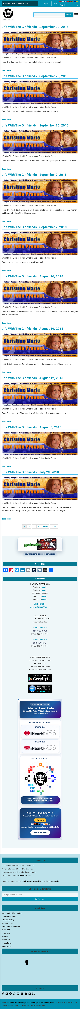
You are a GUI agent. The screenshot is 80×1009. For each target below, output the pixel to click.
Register (46, 4)
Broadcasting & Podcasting (12, 913)
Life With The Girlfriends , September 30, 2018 (35, 27)
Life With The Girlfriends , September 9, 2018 (34, 175)
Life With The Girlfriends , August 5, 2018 (31, 427)
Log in (55, 4)
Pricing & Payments (9, 916)
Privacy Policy (7, 943)
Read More (6, 70)
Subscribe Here (40, 832)
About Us (5, 936)
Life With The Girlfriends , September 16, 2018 (35, 125)
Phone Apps (6, 933)
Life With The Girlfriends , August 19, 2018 (32, 329)
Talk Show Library (8, 920)
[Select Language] (68, 5)
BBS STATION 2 (40, 640)
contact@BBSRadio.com (22, 876)
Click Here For (40, 604)
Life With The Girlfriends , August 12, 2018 (32, 378)
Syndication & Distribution (11, 926)
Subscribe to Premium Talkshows (16, 4)
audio (44, 587)
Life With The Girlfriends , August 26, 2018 (32, 276)
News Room (6, 930)
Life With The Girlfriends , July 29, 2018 (30, 472)
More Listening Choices (40, 607)
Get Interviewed (7, 923)
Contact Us (6, 940)
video (44, 596)
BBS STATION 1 (40, 627)
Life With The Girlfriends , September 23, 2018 (35, 76)
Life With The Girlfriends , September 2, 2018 (34, 227)
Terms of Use (6, 946)
